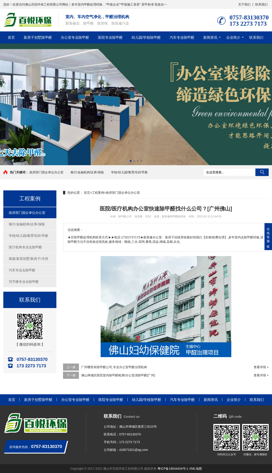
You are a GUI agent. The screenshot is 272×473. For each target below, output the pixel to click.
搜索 (262, 172)
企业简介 (233, 37)
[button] (131, 161)
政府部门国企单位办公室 (46, 172)
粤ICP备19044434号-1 (172, 468)
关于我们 (244, 4)
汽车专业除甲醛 (182, 37)
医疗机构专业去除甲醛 (25, 247)
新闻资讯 (210, 37)
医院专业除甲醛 (110, 37)
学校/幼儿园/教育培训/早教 (129, 172)
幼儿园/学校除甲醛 (146, 37)
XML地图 (195, 468)
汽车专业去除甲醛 (22, 270)
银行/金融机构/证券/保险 (87, 172)
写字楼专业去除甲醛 (24, 281)
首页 (11, 37)
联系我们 (261, 4)
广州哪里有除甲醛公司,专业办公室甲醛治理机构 (114, 367)
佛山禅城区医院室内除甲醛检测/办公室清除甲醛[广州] (118, 375)
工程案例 (98, 192)
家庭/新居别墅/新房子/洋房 (28, 258)
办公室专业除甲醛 (75, 37)
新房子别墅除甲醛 (38, 37)
